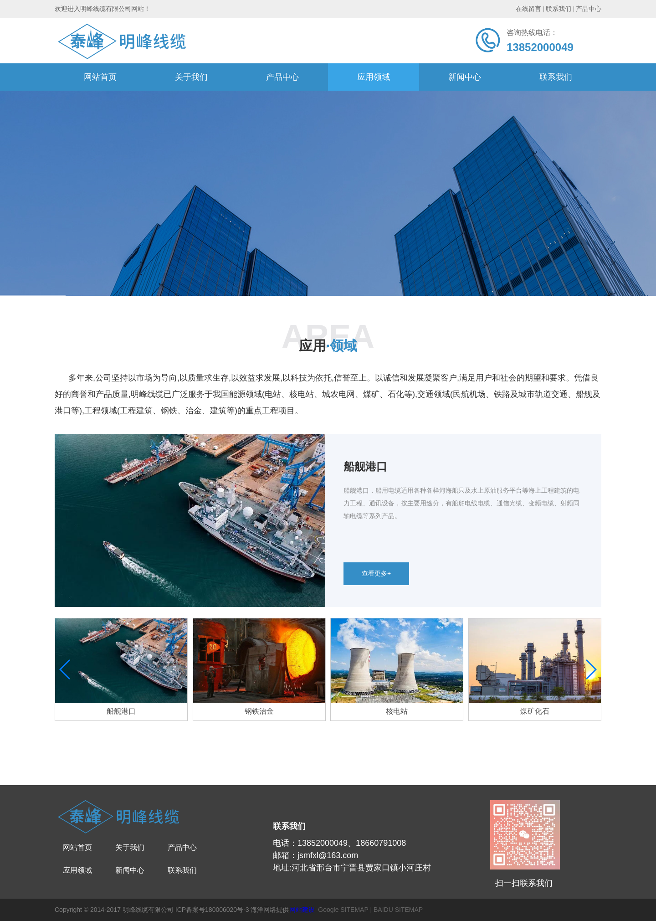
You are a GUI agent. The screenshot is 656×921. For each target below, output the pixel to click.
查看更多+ (376, 573)
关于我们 (191, 77)
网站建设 (302, 909)
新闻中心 (464, 77)
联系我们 (555, 77)
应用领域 (373, 77)
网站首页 (100, 77)
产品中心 (282, 77)
